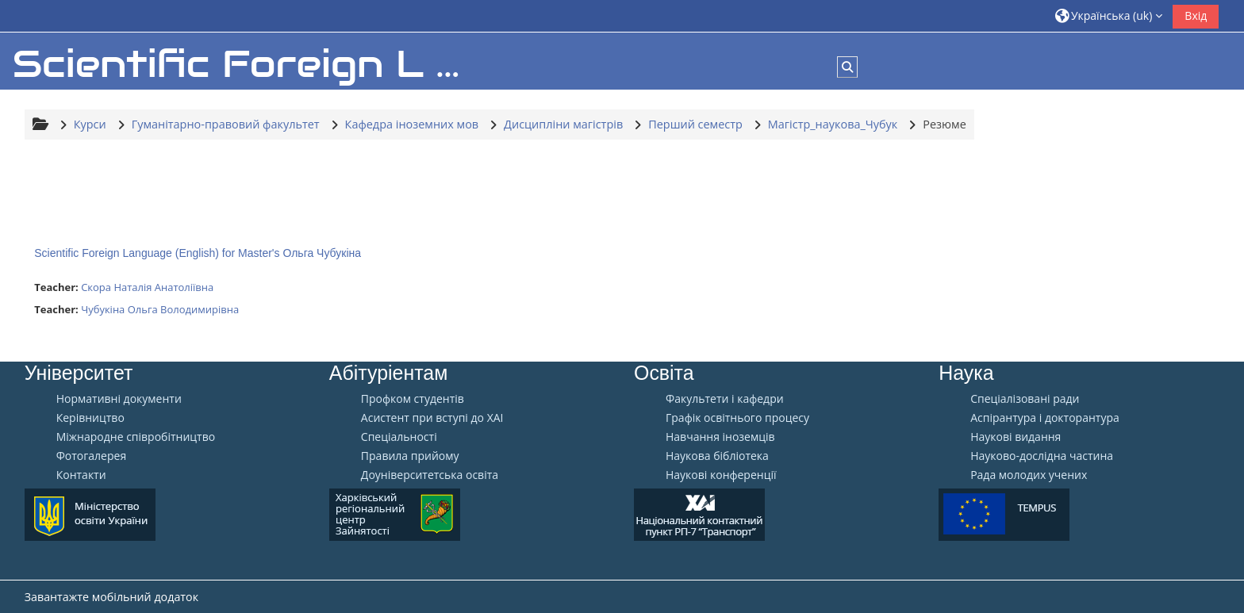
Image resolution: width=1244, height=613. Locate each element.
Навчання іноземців (720, 437)
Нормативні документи (119, 398)
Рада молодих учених (1028, 475)
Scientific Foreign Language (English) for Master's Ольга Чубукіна (197, 253)
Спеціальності (399, 437)
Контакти (81, 475)
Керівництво (90, 417)
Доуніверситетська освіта (429, 475)
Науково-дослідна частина (1041, 456)
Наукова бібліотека (717, 456)
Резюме (944, 124)
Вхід (1195, 15)
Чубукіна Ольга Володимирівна (160, 309)
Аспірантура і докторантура (1044, 417)
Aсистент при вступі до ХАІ (432, 417)
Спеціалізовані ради (1024, 398)
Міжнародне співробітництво (135, 437)
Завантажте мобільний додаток (111, 596)
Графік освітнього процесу (737, 417)
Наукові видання (1015, 437)
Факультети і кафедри (725, 398)
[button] (1109, 15)
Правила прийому (410, 456)
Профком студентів (412, 398)
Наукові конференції (721, 475)
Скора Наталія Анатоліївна (147, 287)
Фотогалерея (91, 456)
